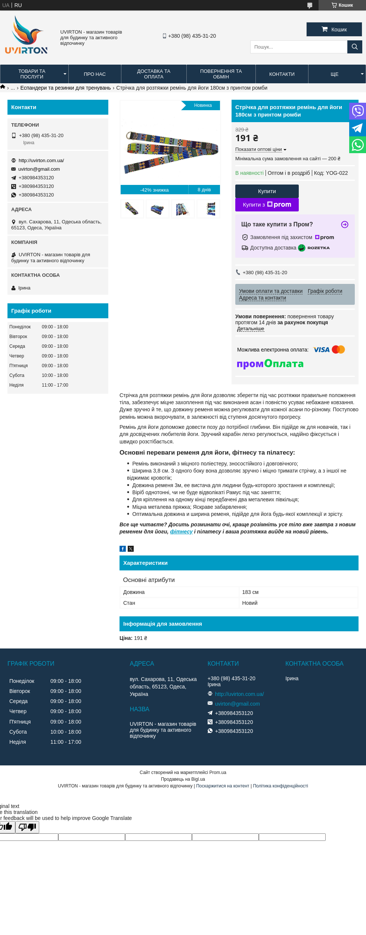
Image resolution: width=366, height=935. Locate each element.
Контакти (282, 74)
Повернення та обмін (221, 74)
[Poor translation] (27, 827)
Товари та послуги (31, 74)
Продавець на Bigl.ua (183, 779)
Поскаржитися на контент (222, 786)
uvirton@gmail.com (39, 169)
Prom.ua (218, 772)
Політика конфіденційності (280, 786)
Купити (267, 191)
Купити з (267, 204)
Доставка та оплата (153, 74)
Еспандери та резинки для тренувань (66, 88)
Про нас (95, 74)
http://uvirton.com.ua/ (41, 160)
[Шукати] (354, 46)
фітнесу (181, 532)
